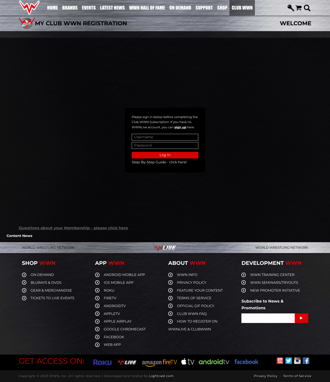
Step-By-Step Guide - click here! (159, 162)
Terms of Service (297, 376)
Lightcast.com (161, 376)
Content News (19, 236)
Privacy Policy (266, 376)
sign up (180, 127)
